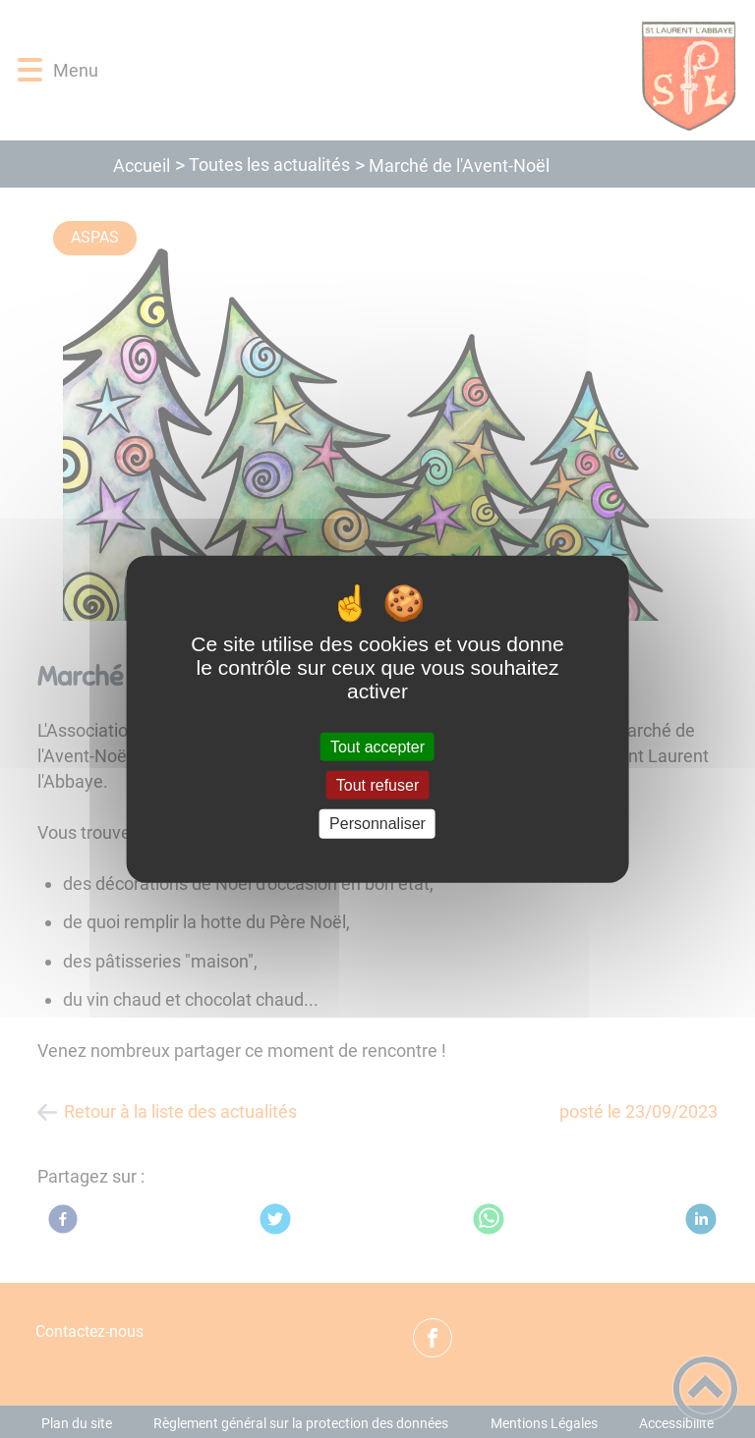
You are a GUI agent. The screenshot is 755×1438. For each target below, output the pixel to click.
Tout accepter (377, 747)
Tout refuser (377, 785)
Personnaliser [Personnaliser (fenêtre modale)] (377, 823)
